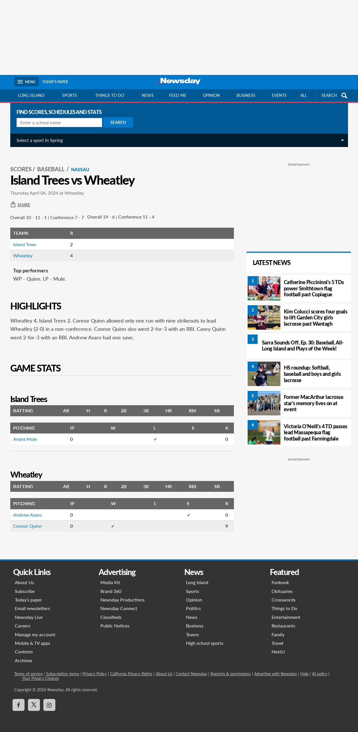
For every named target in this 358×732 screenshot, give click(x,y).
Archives (23, 660)
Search (116, 122)
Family (278, 634)
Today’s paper (28, 599)
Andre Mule (23, 432)
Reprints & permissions (231, 673)
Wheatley (20, 249)
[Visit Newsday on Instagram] (49, 705)
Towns (192, 634)
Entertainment (286, 617)
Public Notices (115, 625)
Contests (24, 651)
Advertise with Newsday (275, 673)
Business (245, 95)
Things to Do (284, 608)
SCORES (18, 162)
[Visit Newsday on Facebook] (19, 705)
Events (279, 95)
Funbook (280, 582)
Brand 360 (110, 591)
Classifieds (111, 617)
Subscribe (25, 591)
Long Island (31, 95)
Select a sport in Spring (37, 140)
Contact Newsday (191, 673)
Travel (277, 643)
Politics (193, 608)
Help (304, 673)
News (148, 95)
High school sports (204, 643)
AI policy (319, 673)
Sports (69, 95)
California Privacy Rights (131, 673)
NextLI (278, 651)
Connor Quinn (25, 519)
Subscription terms (62, 673)
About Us (24, 582)
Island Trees (22, 238)
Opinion (211, 95)
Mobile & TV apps (32, 643)
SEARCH (335, 96)
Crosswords (284, 599)
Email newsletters (32, 608)
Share (18, 198)
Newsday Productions (122, 599)
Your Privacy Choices (40, 678)
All (303, 95)
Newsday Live (29, 617)
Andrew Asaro (25, 508)
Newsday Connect (118, 608)
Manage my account (35, 634)
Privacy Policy (95, 673)
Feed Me (177, 95)
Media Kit (110, 582)
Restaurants (283, 625)
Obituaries (282, 591)
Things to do (109, 95)
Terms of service (28, 673)
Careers (22, 625)
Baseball (49, 162)
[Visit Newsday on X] (34, 705)
